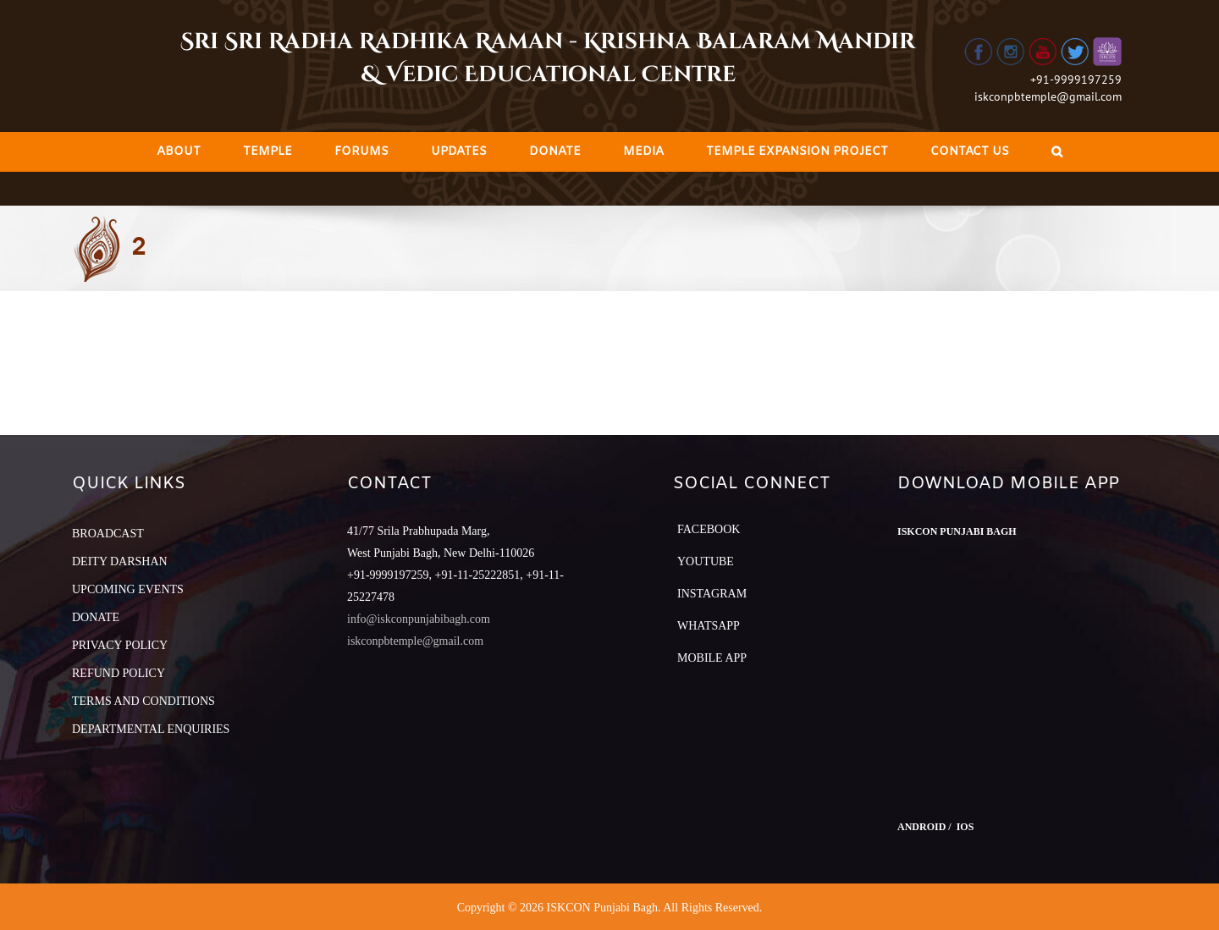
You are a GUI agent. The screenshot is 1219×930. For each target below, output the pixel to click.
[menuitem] (178, 152)
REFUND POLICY (118, 673)
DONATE (95, 617)
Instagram (712, 593)
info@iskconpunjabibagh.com (418, 619)
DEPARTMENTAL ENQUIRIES (150, 729)
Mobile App (712, 658)
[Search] (1057, 152)
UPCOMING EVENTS (128, 589)
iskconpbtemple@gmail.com (1048, 96)
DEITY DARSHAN (120, 561)
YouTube (705, 561)
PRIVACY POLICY (120, 645)
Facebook (708, 529)
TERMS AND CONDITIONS (143, 701)
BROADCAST (108, 533)
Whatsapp (708, 625)
